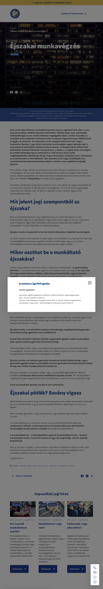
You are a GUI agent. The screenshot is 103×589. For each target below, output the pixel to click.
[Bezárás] (89, 282)
